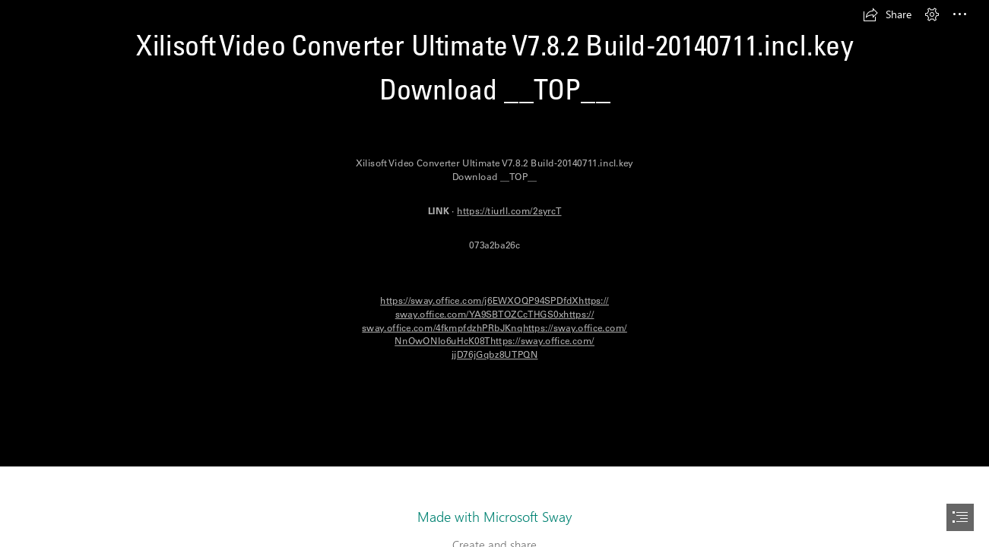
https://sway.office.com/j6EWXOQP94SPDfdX (479, 300)
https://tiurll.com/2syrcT (509, 211)
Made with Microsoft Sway (494, 516)
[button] (887, 14)
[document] (494, 273)
